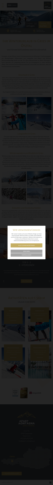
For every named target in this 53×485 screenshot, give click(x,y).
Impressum (36, 240)
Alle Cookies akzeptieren (26, 245)
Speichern (26, 251)
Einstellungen (26, 255)
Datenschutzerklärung (20, 240)
